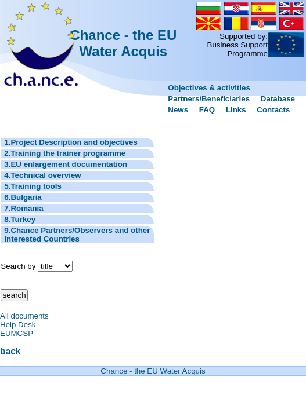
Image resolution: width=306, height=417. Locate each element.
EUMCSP (16, 333)
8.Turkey (19, 219)
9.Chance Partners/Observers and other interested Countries (77, 234)
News (178, 109)
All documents (24, 316)
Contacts (273, 109)
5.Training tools (33, 186)
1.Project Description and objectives (71, 142)
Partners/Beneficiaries (209, 98)
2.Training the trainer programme (64, 153)
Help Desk (17, 324)
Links (236, 109)
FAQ (207, 109)
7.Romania (23, 208)
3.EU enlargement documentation (65, 164)
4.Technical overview (42, 175)
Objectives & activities (209, 87)
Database (278, 98)
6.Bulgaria (22, 197)
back (10, 351)
